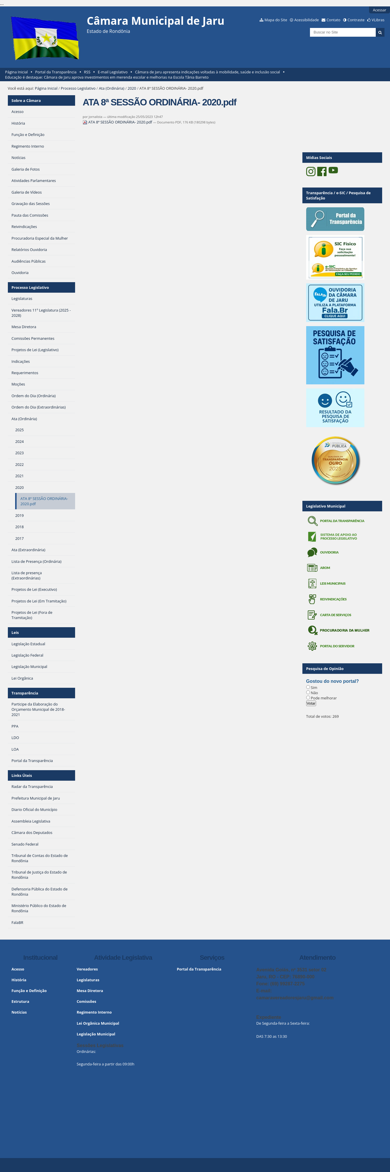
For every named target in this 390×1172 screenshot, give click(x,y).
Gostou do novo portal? (332, 681)
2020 (131, 88)
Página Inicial (16, 72)
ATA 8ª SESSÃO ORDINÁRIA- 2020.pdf (118, 122)
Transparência (25, 693)
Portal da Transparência (56, 72)
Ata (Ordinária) (111, 88)
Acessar (379, 10)
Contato (334, 19)
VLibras (378, 19)
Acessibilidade (306, 19)
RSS (87, 72)
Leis (15, 632)
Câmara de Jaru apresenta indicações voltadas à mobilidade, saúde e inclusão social (207, 72)
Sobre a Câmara (26, 100)
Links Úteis (22, 775)
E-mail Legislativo (112, 72)
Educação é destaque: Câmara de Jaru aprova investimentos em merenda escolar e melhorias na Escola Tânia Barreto (107, 77)
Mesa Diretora (90, 990)
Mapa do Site (276, 19)
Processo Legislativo (78, 88)
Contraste (356, 19)
